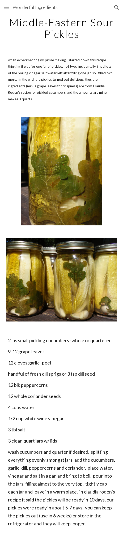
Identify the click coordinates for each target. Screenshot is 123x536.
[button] (6, 7)
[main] (61, 28)
